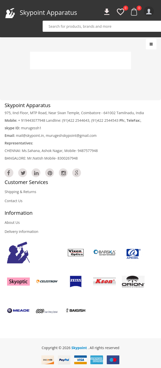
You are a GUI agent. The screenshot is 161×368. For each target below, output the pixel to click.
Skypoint (79, 347)
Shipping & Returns (20, 191)
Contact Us (13, 200)
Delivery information (21, 231)
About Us (12, 222)
